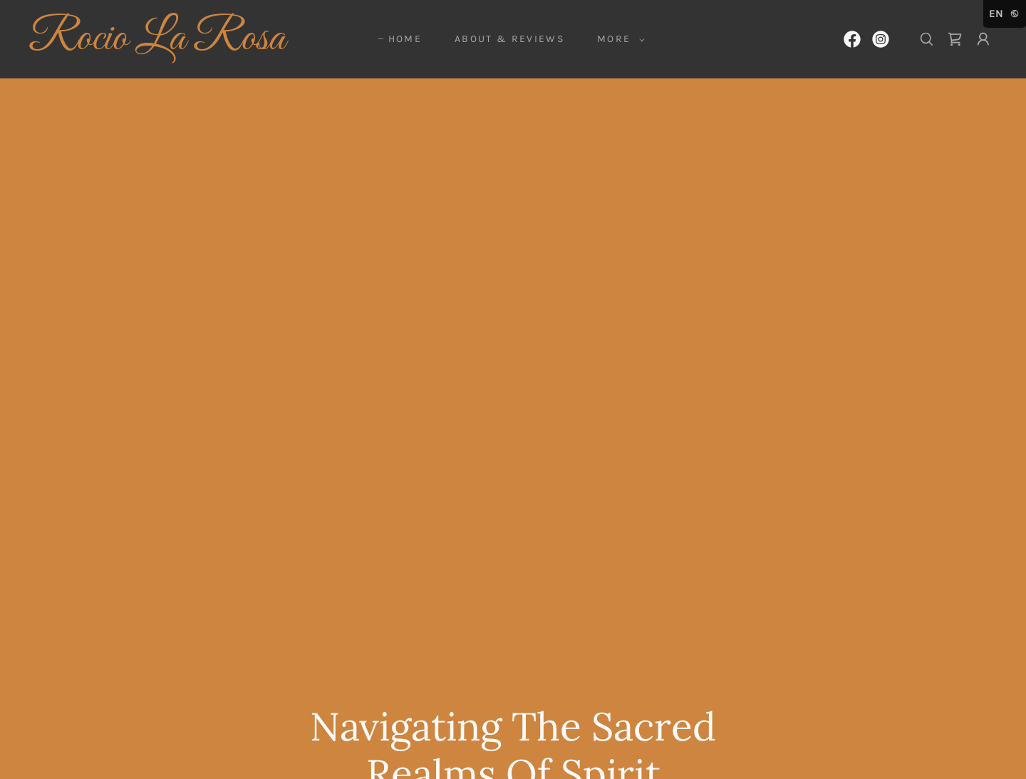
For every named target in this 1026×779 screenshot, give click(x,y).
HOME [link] (405, 39)
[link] (162, 45)
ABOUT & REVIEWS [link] (509, 39)
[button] (617, 39)
